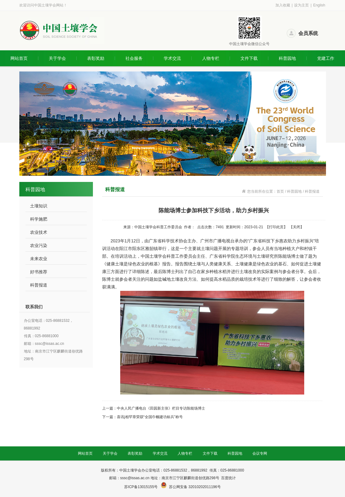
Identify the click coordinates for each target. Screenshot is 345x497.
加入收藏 (282, 5)
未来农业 (38, 258)
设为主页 (301, 5)
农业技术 (38, 232)
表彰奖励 (95, 58)
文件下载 (249, 58)
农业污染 (38, 245)
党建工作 (325, 58)
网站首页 (19, 58)
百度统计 (228, 478)
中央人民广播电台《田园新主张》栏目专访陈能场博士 (161, 408)
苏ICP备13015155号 (141, 487)
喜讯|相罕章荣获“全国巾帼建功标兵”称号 (150, 417)
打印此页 (276, 227)
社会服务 (134, 58)
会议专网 (259, 453)
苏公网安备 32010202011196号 (195, 487)
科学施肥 (38, 219)
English (319, 5)
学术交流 (172, 58)
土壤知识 (38, 205)
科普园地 (287, 58)
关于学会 (57, 58)
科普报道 (38, 285)
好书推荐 (38, 271)
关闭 (296, 227)
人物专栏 (210, 58)
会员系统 (308, 33)
